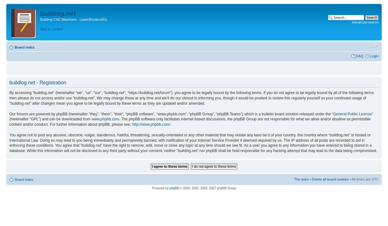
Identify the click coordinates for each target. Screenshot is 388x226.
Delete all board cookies (330, 179)
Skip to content (51, 29)
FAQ (359, 56)
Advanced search (365, 22)
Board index (25, 47)
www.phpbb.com (105, 119)
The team (301, 179)
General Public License (352, 114)
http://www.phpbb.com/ (151, 124)
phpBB (174, 188)
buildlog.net (58, 13)
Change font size (374, 46)
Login (374, 56)
